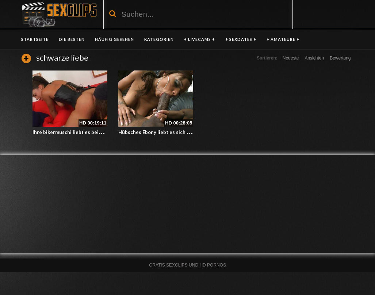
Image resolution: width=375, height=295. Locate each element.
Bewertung (340, 58)
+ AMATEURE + (283, 39)
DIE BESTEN (72, 39)
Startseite (35, 39)
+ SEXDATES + (240, 39)
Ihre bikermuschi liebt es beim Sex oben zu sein (87, 132)
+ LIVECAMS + (199, 39)
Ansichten (314, 58)
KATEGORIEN (159, 39)
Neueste (291, 58)
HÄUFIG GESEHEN (114, 39)
